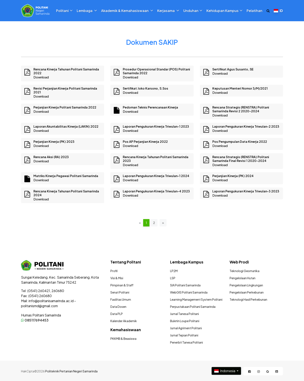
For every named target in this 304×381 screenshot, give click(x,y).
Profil (114, 271)
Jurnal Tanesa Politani (184, 314)
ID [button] (278, 10)
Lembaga (87, 11)
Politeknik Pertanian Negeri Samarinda (71, 371)
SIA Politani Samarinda (185, 285)
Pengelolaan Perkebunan (247, 292)
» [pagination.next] (163, 223)
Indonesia (225, 371)
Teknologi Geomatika (244, 271)
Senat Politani (119, 292)
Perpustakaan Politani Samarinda (192, 306)
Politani (64, 11)
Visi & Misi (116, 278)
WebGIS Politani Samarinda (189, 292)
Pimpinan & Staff (121, 285)
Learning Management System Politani (196, 299)
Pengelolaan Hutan (242, 278)
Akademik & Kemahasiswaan (127, 11)
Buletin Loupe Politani (184, 321)
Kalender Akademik (123, 321)
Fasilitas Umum (120, 299)
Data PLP (116, 314)
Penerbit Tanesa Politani (186, 342)
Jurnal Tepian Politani (184, 335)
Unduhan (192, 11)
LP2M (174, 271)
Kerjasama (168, 11)
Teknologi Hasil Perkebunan (248, 299)
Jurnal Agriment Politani (186, 328)
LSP (172, 278)
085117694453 (35, 320)
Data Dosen (118, 306)
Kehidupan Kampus (224, 11)
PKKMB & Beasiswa (123, 338)
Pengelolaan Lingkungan (246, 285)
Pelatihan (254, 11)
